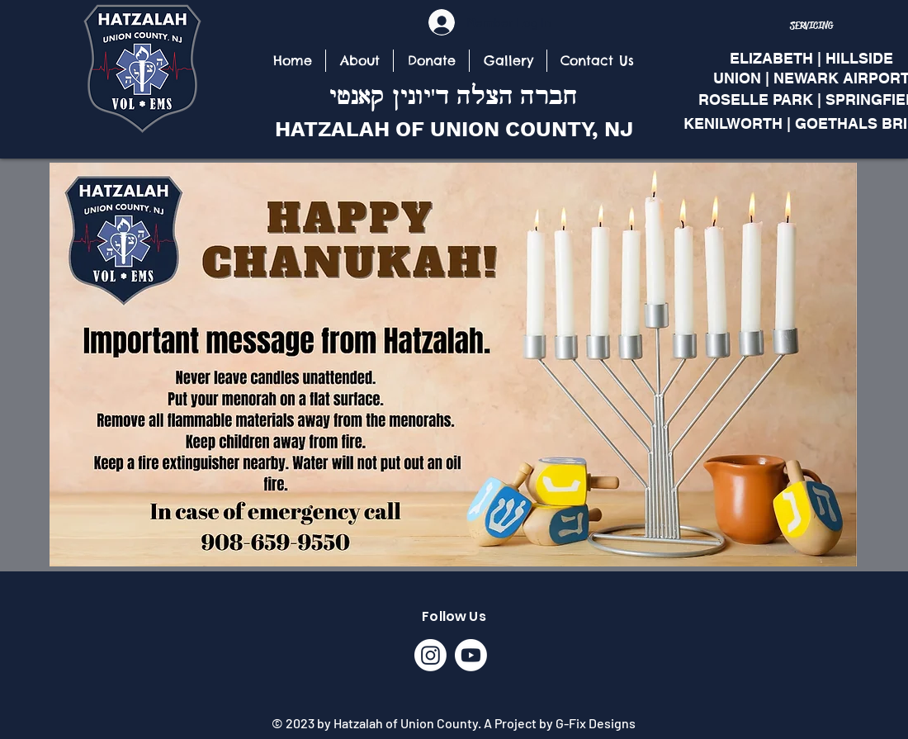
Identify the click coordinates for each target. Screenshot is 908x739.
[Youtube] (471, 655)
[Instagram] (430, 655)
